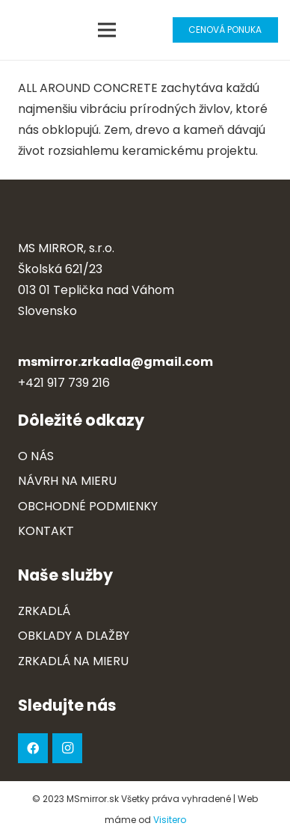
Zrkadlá (44, 611)
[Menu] (107, 30)
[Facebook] (33, 748)
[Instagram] (67, 748)
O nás (36, 456)
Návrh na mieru (67, 480)
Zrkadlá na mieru (73, 661)
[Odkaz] (27, 30)
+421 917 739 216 (64, 382)
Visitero (169, 819)
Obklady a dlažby (73, 635)
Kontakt (46, 530)
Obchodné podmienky (88, 506)
